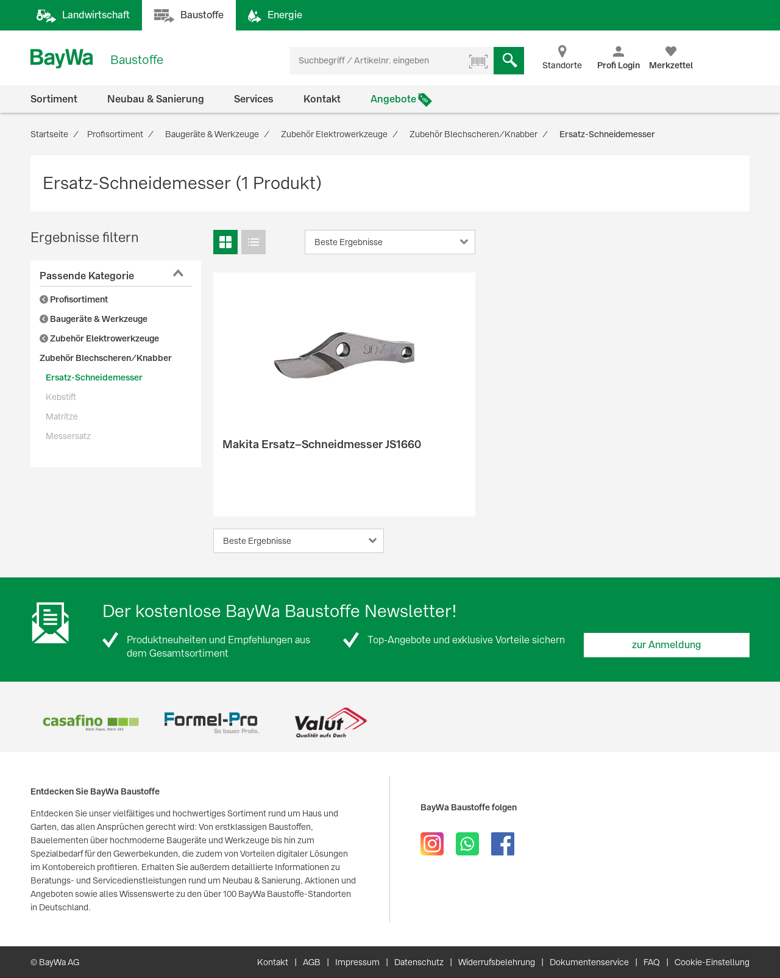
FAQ (652, 962)
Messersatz (68, 435)
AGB (312, 962)
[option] (90, 723)
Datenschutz (419, 962)
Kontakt (322, 99)
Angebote (393, 99)
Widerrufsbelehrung (496, 962)
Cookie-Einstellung (712, 962)
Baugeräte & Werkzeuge (93, 318)
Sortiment (53, 99)
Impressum (357, 962)
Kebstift (61, 396)
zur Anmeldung (666, 644)
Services (254, 99)
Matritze (62, 416)
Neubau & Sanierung (155, 99)
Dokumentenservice (589, 962)
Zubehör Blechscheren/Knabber (106, 357)
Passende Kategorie (87, 275)
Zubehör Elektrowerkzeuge (99, 338)
